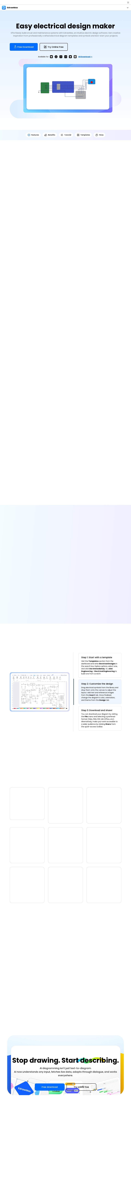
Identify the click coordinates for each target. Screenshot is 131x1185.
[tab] (100, 666)
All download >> (85, 57)
